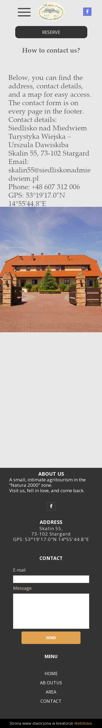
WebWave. (83, 723)
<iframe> (51, 400)
